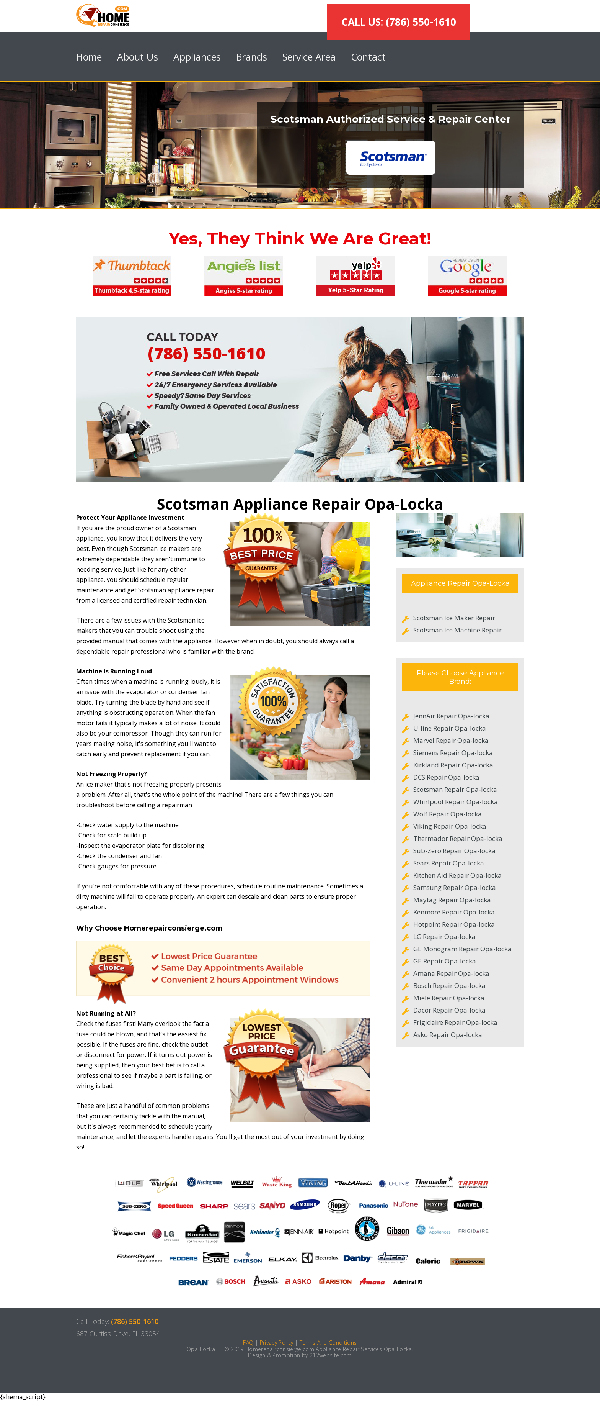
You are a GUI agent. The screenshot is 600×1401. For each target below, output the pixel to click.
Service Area (309, 56)
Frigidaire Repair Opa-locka (455, 1022)
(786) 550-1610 (206, 353)
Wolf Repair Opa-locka (447, 813)
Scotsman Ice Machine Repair (457, 630)
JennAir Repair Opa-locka (451, 715)
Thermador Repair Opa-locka (457, 838)
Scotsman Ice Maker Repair (454, 617)
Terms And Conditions (328, 1342)
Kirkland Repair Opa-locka (453, 764)
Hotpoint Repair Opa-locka (454, 924)
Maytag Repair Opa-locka (452, 899)
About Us (137, 56)
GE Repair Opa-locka (444, 961)
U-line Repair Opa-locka (449, 728)
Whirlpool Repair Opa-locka (455, 801)
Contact (368, 56)
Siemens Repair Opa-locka (453, 752)
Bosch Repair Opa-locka (449, 985)
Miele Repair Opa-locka (448, 997)
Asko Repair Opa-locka (447, 1034)
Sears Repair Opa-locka (448, 863)
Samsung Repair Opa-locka (454, 887)
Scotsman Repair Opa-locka (455, 789)
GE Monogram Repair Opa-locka (462, 948)
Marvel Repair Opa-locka (451, 740)
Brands (251, 56)
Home (89, 56)
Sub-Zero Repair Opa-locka (454, 850)
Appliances (197, 56)
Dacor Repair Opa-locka (449, 1010)
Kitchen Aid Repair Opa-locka (457, 875)
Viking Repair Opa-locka (449, 826)
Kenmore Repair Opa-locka (454, 912)
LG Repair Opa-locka (444, 936)
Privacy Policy (276, 1342)
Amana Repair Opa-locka (451, 973)
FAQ (248, 1342)
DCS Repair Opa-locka (446, 777)
